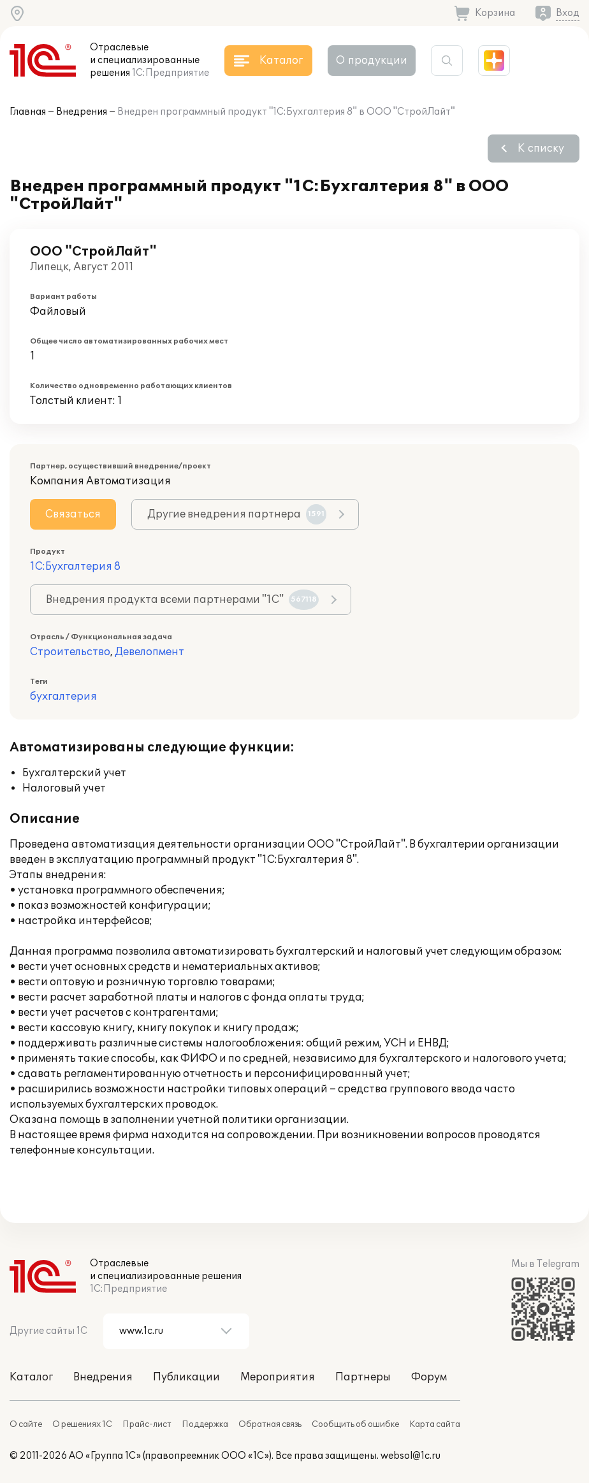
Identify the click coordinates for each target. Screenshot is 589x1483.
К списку (541, 148)
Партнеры (363, 1377)
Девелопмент (149, 652)
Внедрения (81, 111)
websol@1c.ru (410, 1455)
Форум (429, 1377)
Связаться (73, 514)
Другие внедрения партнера (236, 514)
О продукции (371, 60)
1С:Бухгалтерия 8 (75, 566)
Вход (567, 13)
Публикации (186, 1377)
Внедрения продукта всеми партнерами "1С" (182, 600)
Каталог (31, 1377)
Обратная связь (270, 1424)
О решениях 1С (82, 1424)
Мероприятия (277, 1377)
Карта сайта (434, 1424)
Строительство (70, 652)
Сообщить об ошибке (355, 1424)
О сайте (26, 1424)
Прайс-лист (146, 1424)
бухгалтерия (63, 696)
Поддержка (205, 1424)
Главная (28, 111)
